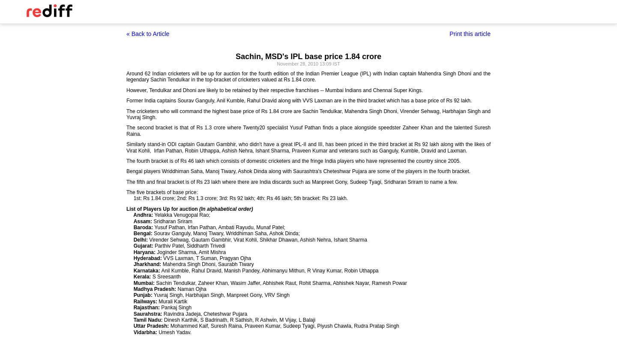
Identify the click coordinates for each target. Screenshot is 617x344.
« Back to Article (147, 33)
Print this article (470, 33)
